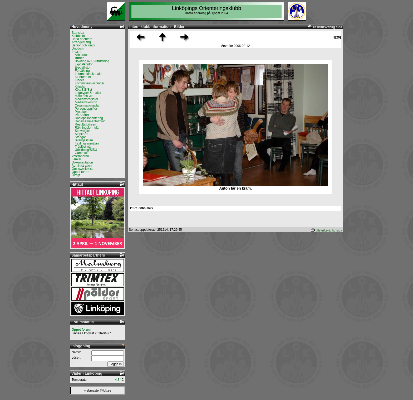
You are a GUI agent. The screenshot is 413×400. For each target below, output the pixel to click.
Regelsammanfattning (90, 121)
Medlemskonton (86, 102)
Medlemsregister (86, 99)
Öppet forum (80, 172)
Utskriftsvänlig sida (329, 230)
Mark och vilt (83, 96)
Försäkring (82, 71)
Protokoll (81, 112)
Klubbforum (83, 77)
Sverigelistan (84, 140)
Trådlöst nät (83, 146)
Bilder (79, 58)
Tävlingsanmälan (87, 143)
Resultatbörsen (85, 124)
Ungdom (77, 48)
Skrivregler (82, 131)
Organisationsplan (87, 105)
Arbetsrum (82, 55)
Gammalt (81, 153)
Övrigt (76, 175)
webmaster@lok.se (97, 390)
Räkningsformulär (87, 127)
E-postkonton (84, 64)
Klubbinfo (78, 36)
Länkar (76, 159)
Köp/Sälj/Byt (83, 89)
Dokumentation (82, 162)
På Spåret (82, 115)
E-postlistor (83, 67)
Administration (82, 165)
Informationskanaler (88, 74)
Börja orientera (82, 39)
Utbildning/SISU (86, 150)
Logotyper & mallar (88, 93)
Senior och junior (83, 45)
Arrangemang (81, 42)
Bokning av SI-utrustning (92, 61)
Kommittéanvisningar (89, 83)
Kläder (79, 80)
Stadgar (80, 137)
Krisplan (80, 86)
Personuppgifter (86, 108)
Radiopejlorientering (89, 118)
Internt (76, 52)
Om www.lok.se (83, 169)
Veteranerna (80, 156)
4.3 (117, 380)
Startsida (78, 33)
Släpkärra (81, 134)
